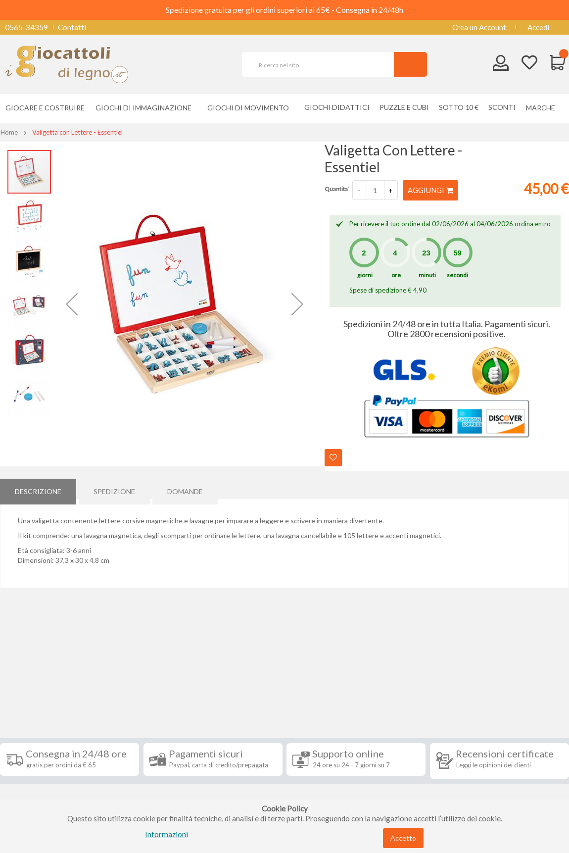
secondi (457, 274)
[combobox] (322, 64)
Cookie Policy (30, 790)
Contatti (72, 27)
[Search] (410, 64)
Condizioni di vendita (41, 731)
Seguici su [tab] (124, 693)
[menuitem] (543, 108)
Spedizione (114, 488)
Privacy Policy (31, 775)
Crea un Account (479, 27)
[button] (72, 304)
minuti (427, 274)
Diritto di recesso (36, 746)
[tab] (38, 488)
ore (396, 274)
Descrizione (38, 488)
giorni (365, 274)
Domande (185, 488)
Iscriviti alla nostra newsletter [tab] (333, 699)
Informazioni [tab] (36, 693)
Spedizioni (24, 716)
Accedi (538, 27)
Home (9, 132)
